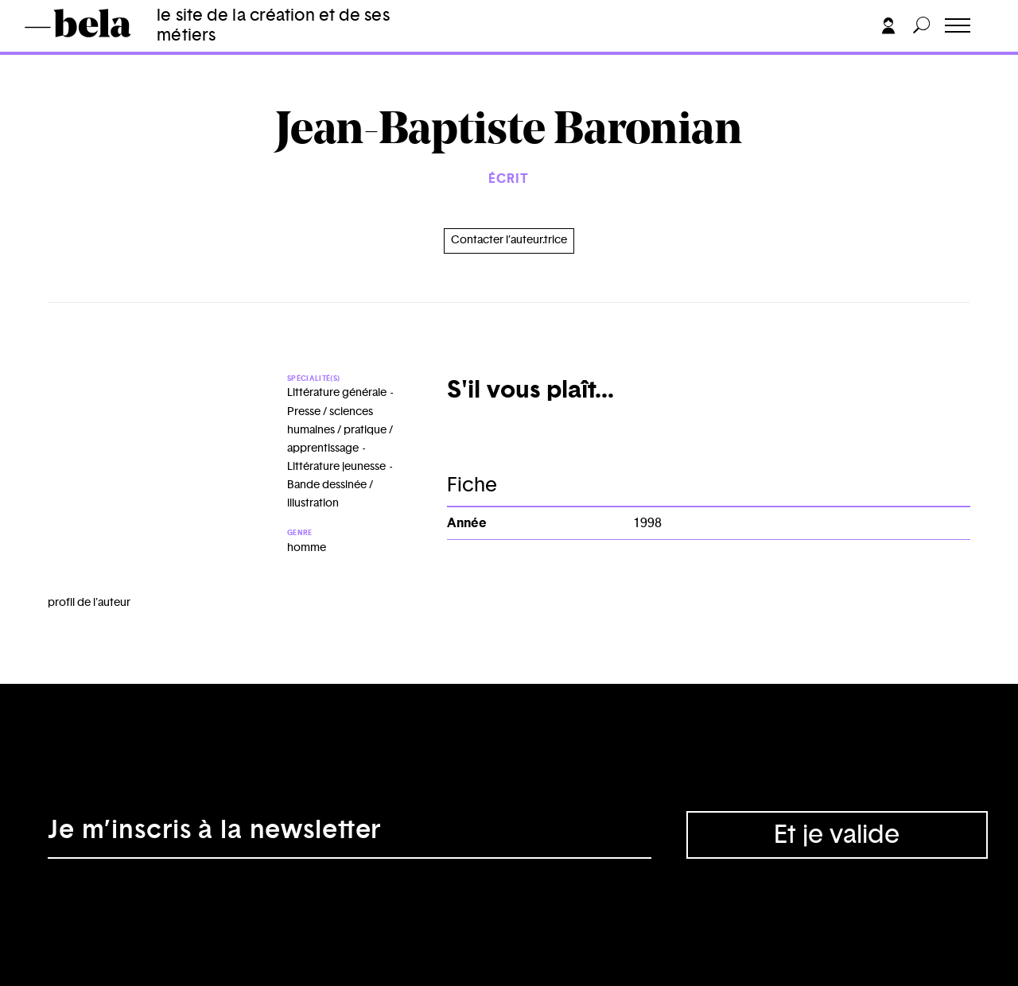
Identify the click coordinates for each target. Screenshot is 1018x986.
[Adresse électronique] (349, 835)
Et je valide (836, 835)
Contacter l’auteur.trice (509, 240)
